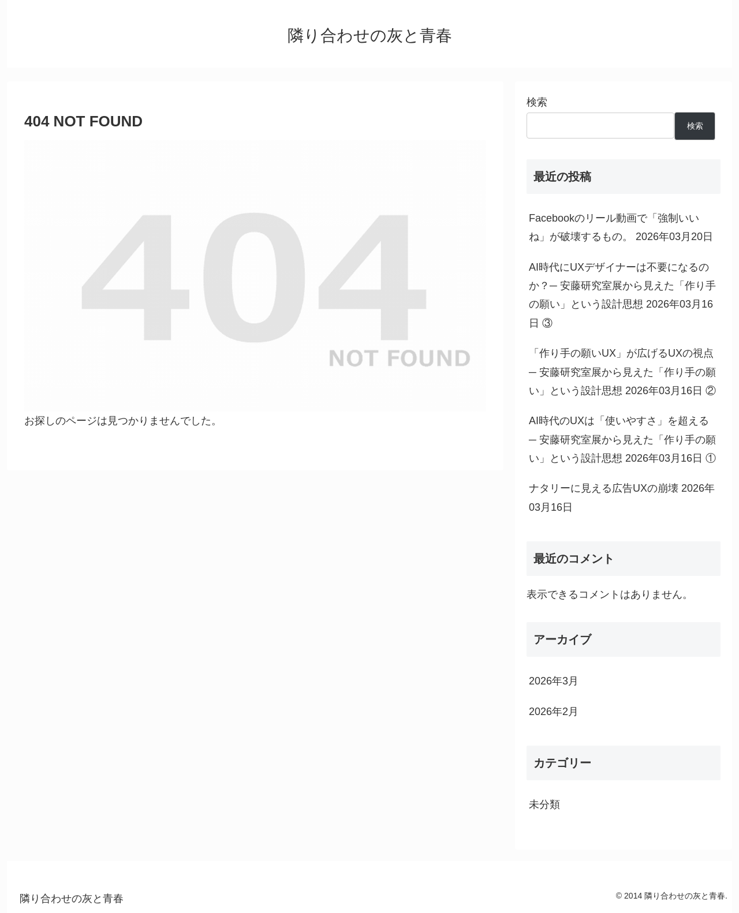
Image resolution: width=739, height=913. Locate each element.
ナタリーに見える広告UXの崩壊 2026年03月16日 (622, 497)
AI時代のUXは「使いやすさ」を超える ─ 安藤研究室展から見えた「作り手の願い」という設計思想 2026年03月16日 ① (622, 439)
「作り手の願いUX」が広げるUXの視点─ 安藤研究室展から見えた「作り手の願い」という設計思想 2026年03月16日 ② (622, 371)
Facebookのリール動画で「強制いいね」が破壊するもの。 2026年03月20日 (621, 227)
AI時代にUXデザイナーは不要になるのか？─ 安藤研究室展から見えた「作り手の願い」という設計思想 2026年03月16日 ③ (622, 295)
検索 (537, 102)
